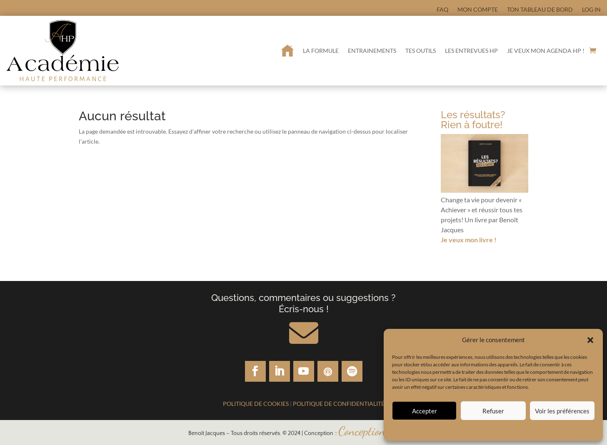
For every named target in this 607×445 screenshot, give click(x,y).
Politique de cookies (460, 429)
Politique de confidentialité (515, 429)
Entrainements (372, 50)
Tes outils (420, 50)
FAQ (442, 9)
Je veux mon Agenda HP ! (546, 50)
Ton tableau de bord (540, 9)
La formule (321, 50)
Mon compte (477, 9)
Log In (591, 9)
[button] (590, 340)
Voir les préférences (562, 411)
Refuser (493, 411)
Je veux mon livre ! (469, 240)
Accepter (424, 411)
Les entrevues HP (471, 50)
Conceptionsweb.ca (378, 430)
